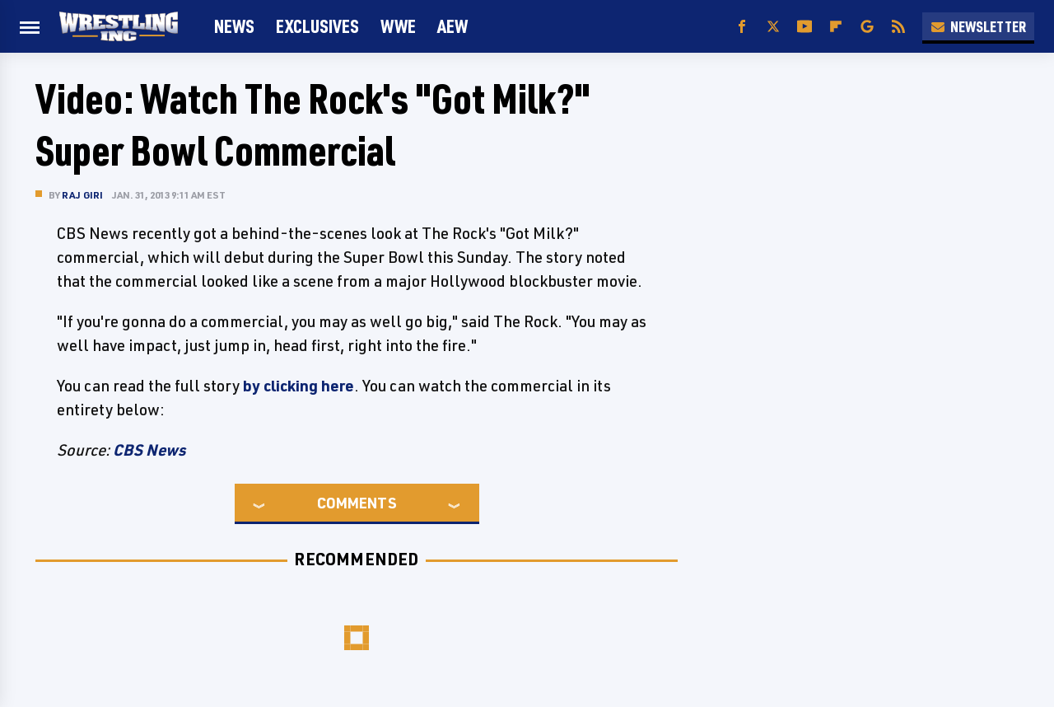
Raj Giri (83, 195)
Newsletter (978, 26)
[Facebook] (742, 27)
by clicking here (298, 386)
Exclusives (317, 26)
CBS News (149, 450)
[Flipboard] (835, 27)
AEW (452, 26)
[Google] (867, 27)
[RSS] (898, 27)
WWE (398, 26)
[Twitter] (773, 27)
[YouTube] (804, 27)
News (234, 26)
